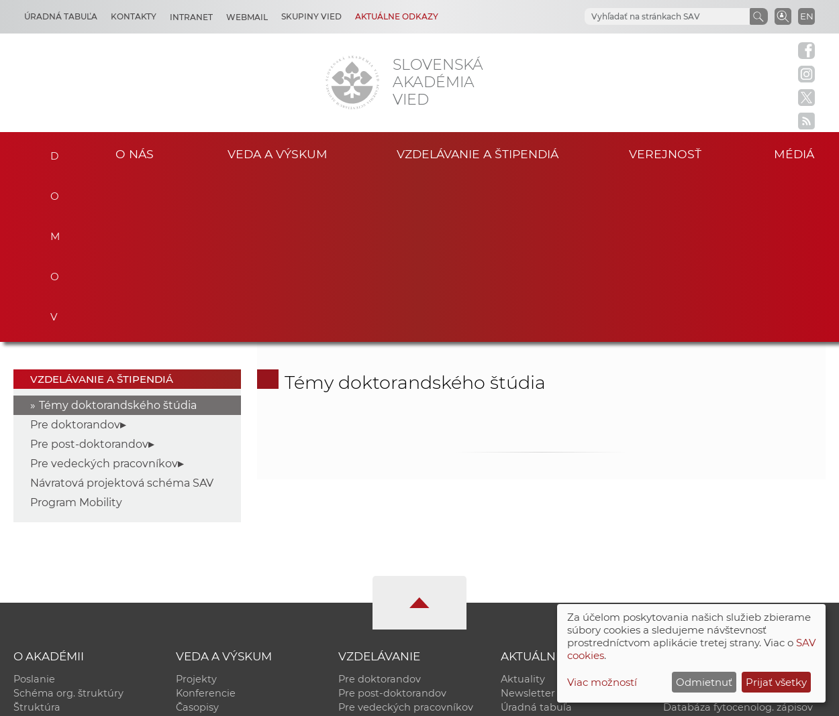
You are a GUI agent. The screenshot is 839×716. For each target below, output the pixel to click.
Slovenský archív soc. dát (724, 528)
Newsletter (528, 528)
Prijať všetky (776, 682)
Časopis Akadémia (708, 556)
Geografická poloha (61, 570)
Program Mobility (76, 337)
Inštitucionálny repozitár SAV (734, 514)
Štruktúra (36, 542)
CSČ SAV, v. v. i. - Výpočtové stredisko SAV (213, 699)
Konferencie (206, 528)
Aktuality (523, 514)
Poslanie (34, 514)
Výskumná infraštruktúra (237, 570)
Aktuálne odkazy (396, 16)
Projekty (196, 514)
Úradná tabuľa (536, 542)
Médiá (794, 154)
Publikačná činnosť (223, 556)
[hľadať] (651, 17)
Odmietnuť (704, 682)
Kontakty (133, 16)
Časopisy (197, 542)
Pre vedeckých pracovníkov (104, 298)
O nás (134, 154)
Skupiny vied (311, 16)
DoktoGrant (367, 570)
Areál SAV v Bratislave (554, 570)
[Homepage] (352, 82)
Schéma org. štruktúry (68, 528)
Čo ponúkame (536, 584)
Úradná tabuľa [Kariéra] (60, 16)
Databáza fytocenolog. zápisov (738, 542)
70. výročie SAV (538, 556)
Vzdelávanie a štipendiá (477, 154)
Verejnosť (665, 154)
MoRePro (360, 556)
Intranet (191, 17)
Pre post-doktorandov (89, 278)
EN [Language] (806, 16)
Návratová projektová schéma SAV (121, 317)
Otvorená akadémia (712, 570)
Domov (51, 152)
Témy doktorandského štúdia (118, 239)
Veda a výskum (278, 154)
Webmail (247, 17)
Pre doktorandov (75, 259)
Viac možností (602, 682)
